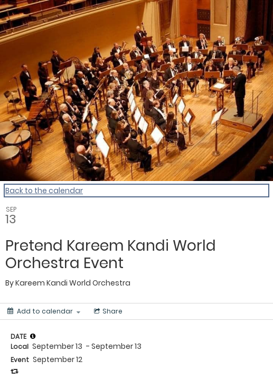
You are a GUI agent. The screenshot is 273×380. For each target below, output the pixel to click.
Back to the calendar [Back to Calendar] (44, 190)
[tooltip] (32, 336)
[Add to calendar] (44, 311)
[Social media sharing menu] (107, 311)
